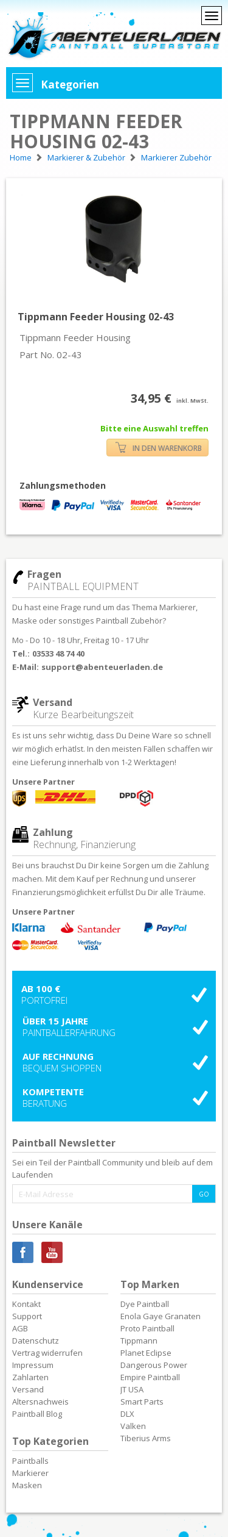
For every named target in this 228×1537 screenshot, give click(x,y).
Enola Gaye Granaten (160, 1316)
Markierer (30, 1472)
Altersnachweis (40, 1401)
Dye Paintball (144, 1303)
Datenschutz (35, 1340)
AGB (20, 1328)
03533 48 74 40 (58, 653)
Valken (133, 1425)
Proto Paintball (147, 1328)
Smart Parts (142, 1401)
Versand (28, 1389)
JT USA (131, 1389)
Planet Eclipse (145, 1352)
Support (27, 1316)
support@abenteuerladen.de (102, 666)
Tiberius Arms (145, 1438)
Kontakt (26, 1303)
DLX (127, 1413)
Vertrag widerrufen (47, 1352)
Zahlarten (30, 1377)
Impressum (33, 1364)
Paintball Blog (37, 1413)
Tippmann (138, 1340)
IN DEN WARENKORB (159, 447)
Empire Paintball (150, 1377)
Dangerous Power (153, 1364)
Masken (27, 1485)
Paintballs (30, 1460)
